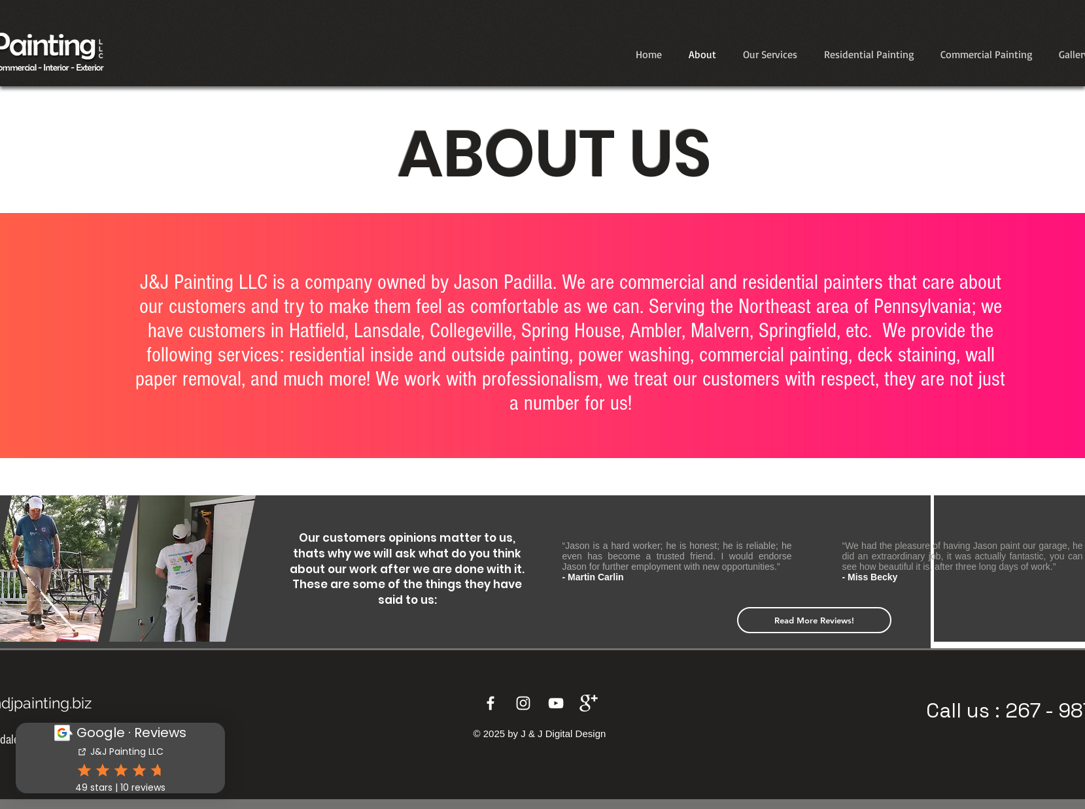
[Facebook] (490, 703)
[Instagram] (523, 703)
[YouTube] (556, 703)
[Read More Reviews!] (814, 620)
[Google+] (588, 703)
